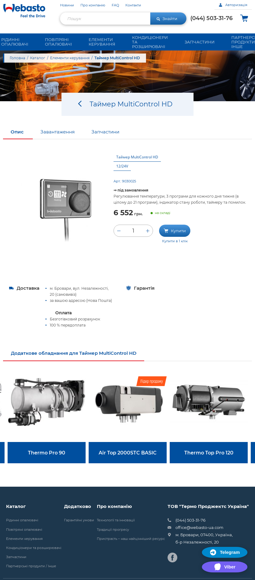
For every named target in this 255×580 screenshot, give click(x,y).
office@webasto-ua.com (199, 528)
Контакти (133, 5)
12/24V (122, 167)
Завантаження (57, 133)
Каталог (37, 58)
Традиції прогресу (113, 531)
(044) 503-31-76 (211, 18)
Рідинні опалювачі (22, 521)
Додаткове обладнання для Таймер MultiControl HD (73, 354)
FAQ (115, 5)
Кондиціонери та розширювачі (33, 549)
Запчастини (105, 133)
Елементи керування (70, 58)
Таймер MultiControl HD (137, 158)
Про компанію (92, 5)
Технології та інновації (116, 521)
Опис (17, 133)
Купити (175, 232)
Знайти (167, 18)
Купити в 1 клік (175, 242)
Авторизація (233, 5)
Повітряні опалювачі (24, 531)
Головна (17, 58)
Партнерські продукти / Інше (31, 567)
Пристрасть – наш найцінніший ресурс (131, 540)
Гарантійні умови (79, 521)
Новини (67, 5)
